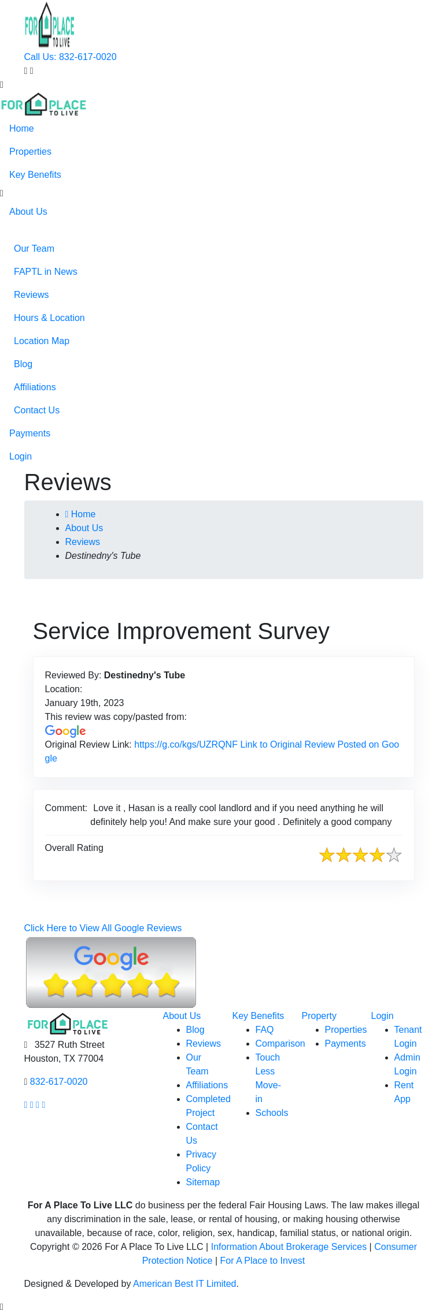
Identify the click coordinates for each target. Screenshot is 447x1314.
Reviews (31, 295)
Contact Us (37, 410)
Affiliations (35, 387)
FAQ (265, 1030)
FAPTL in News (45, 272)
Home (21, 128)
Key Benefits (35, 175)
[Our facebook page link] (26, 1105)
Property (319, 1016)
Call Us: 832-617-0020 (70, 57)
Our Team (34, 248)
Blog (23, 364)
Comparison (280, 1043)
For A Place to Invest (262, 1261)
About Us (28, 211)
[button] (1, 193)
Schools (272, 1113)
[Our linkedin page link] (43, 1105)
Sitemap (203, 1182)
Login (20, 456)
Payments (29, 433)
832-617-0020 (59, 1082)
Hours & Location (49, 318)
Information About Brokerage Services (289, 1247)
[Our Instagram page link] (32, 1105)
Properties (30, 151)
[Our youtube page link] (37, 1105)
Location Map (41, 341)
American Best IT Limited (184, 1284)
